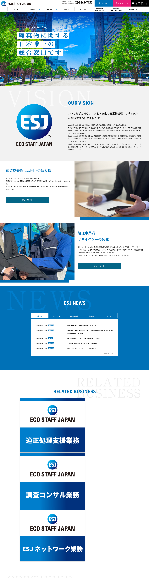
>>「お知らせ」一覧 (107, 354)
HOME (51, 532)
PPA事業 (51, 558)
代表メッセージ (53, 537)
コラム (109, 316)
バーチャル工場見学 (55, 551)
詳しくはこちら (23, 200)
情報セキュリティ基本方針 (83, 546)
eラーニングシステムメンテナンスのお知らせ (82, 349)
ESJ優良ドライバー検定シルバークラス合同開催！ (84, 344)
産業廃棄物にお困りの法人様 (83, 532)
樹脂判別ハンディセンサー (57, 553)
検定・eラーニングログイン (83, 537)
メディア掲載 (57, 316)
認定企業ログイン (20, 557)
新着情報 (51, 326)
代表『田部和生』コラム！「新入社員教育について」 (85, 339)
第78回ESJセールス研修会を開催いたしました (82, 326)
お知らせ (39, 316)
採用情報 (91, 316)
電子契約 (51, 555)
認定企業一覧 (79, 539)
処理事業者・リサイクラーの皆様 (85, 534)
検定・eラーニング (20, 563)
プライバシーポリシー (81, 544)
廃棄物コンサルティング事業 (57, 546)
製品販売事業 (53, 548)
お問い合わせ (19, 550)
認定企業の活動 (74, 316)
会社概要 (51, 534)
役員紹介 (51, 539)
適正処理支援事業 (54, 544)
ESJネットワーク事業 (55, 541)
